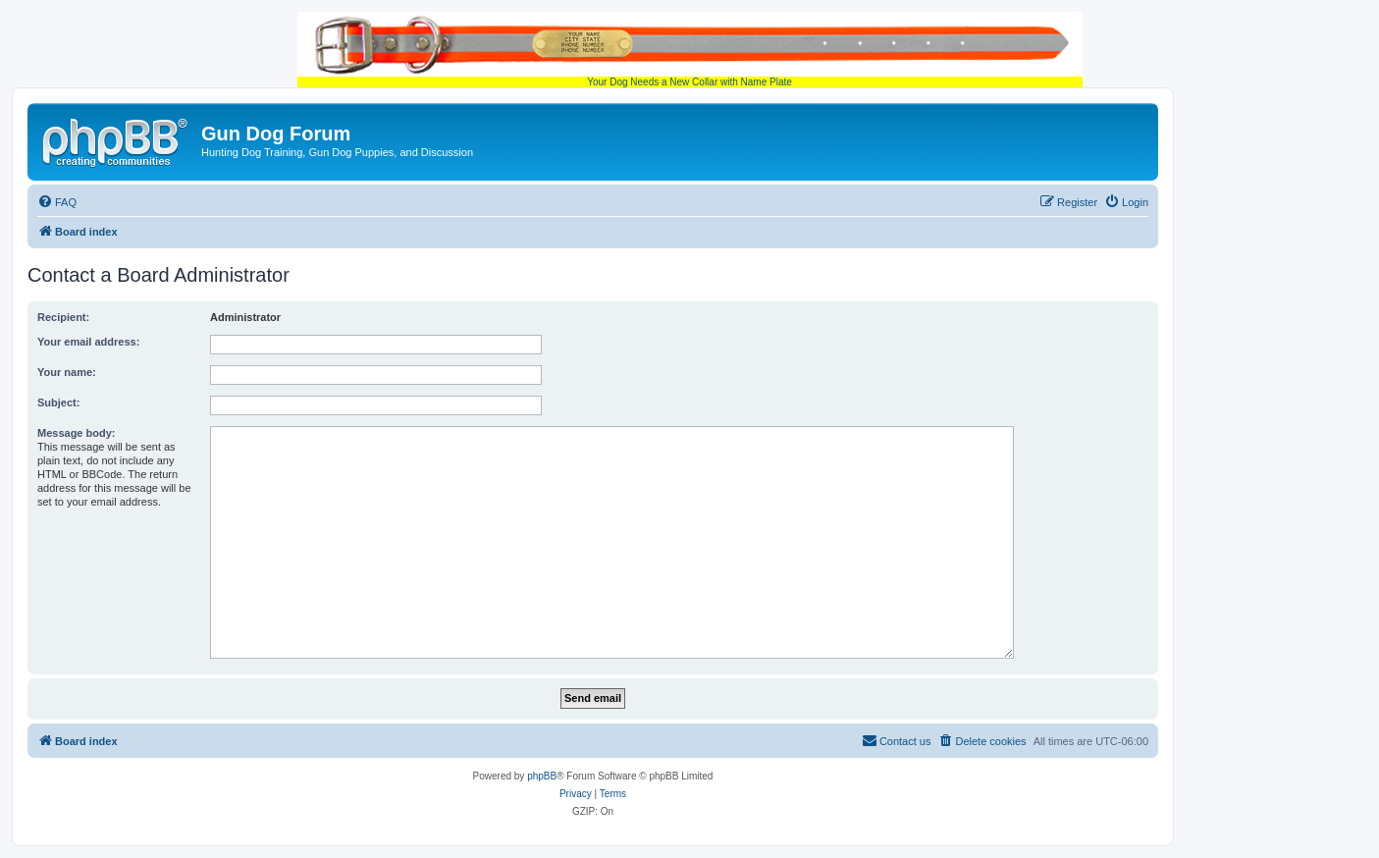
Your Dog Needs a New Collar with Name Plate (690, 49)
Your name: (66, 372)
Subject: (58, 402)
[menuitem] (57, 202)
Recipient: (63, 317)
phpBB (542, 776)
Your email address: (88, 342)
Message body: (76, 433)
